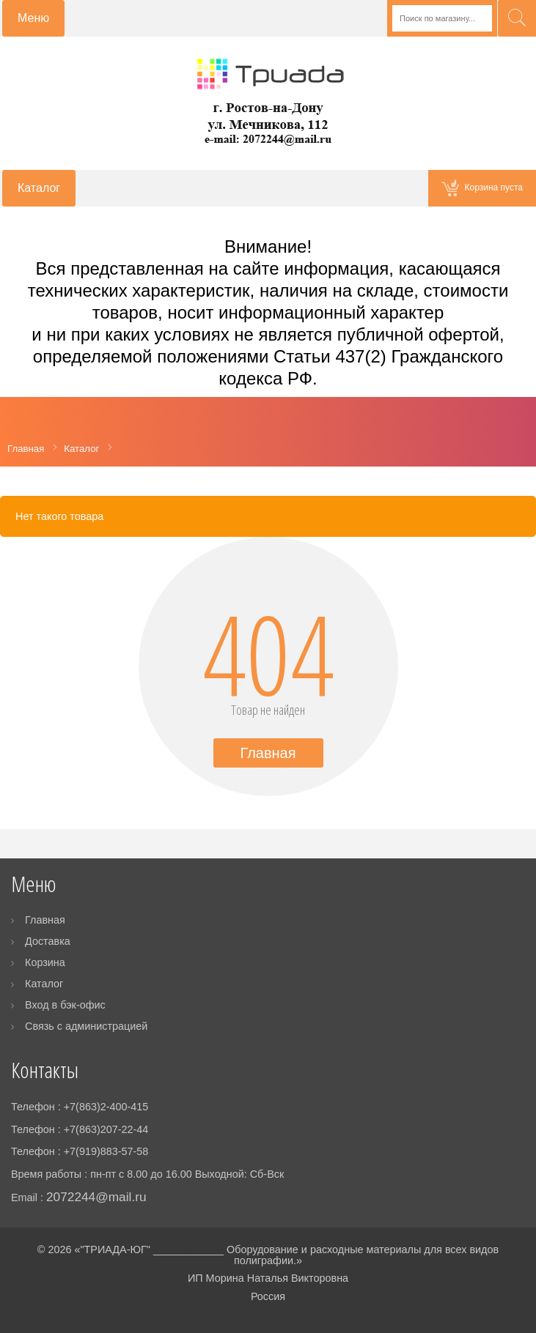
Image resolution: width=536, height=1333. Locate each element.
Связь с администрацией (86, 1026)
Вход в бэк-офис (65, 1005)
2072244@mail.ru (96, 1196)
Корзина (45, 962)
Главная (267, 753)
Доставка (47, 941)
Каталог (44, 983)
